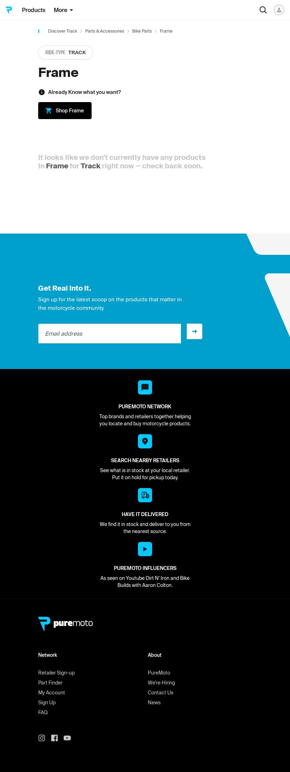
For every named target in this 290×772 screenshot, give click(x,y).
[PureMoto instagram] (44, 738)
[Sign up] (194, 331)
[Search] (263, 10)
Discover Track (62, 31)
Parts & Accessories (104, 31)
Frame (57, 166)
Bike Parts (142, 31)
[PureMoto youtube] (70, 738)
